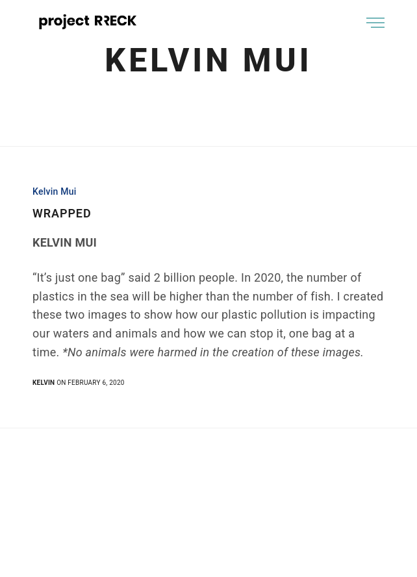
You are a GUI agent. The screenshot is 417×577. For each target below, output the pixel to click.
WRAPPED (62, 213)
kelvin (43, 382)
